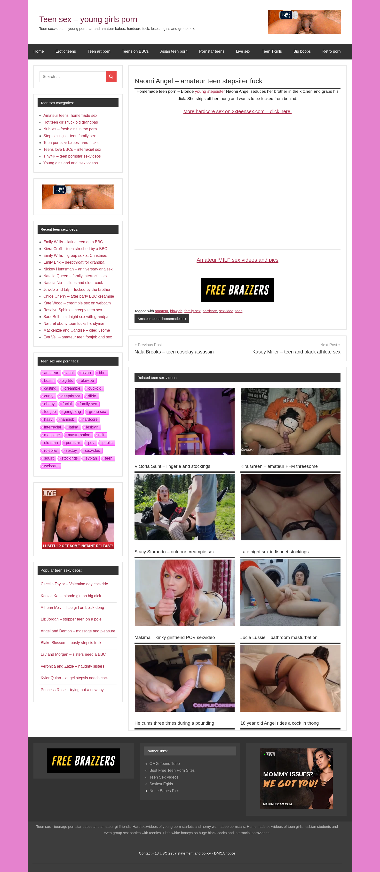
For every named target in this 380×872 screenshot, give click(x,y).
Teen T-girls (272, 51)
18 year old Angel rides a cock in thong (282, 723)
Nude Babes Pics (164, 791)
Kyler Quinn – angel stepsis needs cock (75, 678)
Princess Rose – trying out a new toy (72, 690)
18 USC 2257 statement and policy (183, 853)
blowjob (176, 311)
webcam (51, 466)
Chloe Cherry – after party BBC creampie (78, 296)
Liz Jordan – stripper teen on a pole (71, 619)
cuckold (95, 388)
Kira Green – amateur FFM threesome (281, 466)
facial (67, 404)
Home (38, 51)
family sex (192, 311)
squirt (49, 458)
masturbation (79, 435)
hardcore (210, 311)
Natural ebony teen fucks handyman (74, 323)
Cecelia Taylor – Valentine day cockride (74, 584)
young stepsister (210, 91)
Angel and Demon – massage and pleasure (78, 631)
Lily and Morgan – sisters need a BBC (73, 654)
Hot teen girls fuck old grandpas (70, 122)
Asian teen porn (174, 51)
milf (101, 435)
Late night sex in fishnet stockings (276, 551)
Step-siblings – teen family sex (69, 136)
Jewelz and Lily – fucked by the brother (77, 289)
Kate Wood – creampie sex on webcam (77, 303)
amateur (161, 311)
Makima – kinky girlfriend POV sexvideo (177, 637)
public (107, 443)
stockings (70, 458)
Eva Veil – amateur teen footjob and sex (77, 337)
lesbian (92, 427)
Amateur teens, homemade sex (163, 319)
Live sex (243, 51)
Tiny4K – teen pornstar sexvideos (72, 156)
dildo (92, 396)
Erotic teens (65, 51)
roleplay (51, 450)
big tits (67, 380)
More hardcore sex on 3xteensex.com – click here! (237, 111)
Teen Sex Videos (164, 777)
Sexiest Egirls (161, 784)
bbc (102, 373)
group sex (97, 412)
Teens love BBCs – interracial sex (72, 149)
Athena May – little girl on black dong (72, 607)
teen (238, 311)
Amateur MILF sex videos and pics (237, 260)
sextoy (71, 450)
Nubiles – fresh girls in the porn (70, 129)
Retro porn (331, 51)
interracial (52, 427)
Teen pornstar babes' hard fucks (70, 143)
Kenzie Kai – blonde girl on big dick (71, 596)
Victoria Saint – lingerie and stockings (175, 466)
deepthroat (70, 396)
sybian (91, 458)
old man (51, 443)
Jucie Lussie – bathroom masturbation (281, 637)
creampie (72, 388)
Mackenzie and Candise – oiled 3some (76, 330)
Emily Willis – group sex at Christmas (75, 255)
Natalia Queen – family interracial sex (75, 276)
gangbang (72, 412)
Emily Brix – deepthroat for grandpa (73, 262)
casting (50, 388)
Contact (145, 853)
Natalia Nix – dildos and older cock (73, 283)
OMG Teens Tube (165, 764)
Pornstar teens (211, 51)
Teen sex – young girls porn (98, 18)
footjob (50, 412)
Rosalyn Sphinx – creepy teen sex (72, 310)
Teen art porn (98, 51)
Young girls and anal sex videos (70, 163)
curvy (48, 396)
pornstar (73, 443)
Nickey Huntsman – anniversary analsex (77, 269)
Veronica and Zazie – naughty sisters (72, 666)
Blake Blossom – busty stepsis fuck (71, 643)
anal (70, 373)
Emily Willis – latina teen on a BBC (73, 242)
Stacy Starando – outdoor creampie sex (177, 551)
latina (73, 427)
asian (86, 373)
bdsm (49, 380)
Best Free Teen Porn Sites (172, 770)
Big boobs (302, 51)
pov (91, 443)
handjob (67, 419)
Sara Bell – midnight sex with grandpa (76, 317)
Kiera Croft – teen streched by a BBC (75, 249)
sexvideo (226, 311)
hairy (48, 419)
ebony (49, 404)
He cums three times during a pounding (177, 723)
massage (52, 435)
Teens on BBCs (135, 51)
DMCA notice (224, 853)
